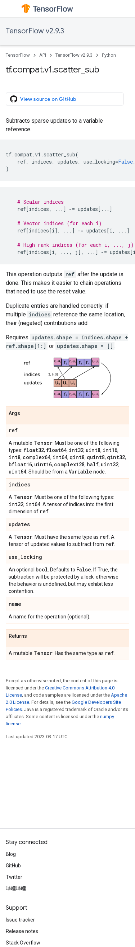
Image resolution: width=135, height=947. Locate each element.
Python (109, 55)
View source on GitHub (43, 99)
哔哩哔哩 (16, 888)
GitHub (13, 865)
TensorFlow (18, 55)
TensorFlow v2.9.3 (35, 31)
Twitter (14, 877)
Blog (11, 854)
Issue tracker (20, 920)
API (42, 55)
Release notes (22, 931)
